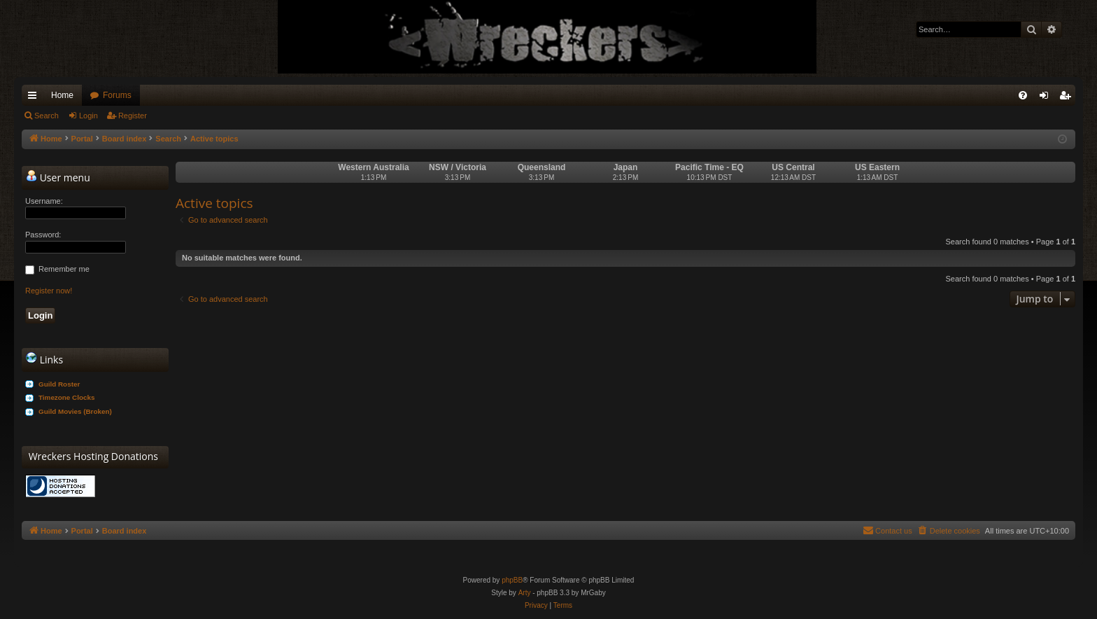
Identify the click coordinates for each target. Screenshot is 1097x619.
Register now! (48, 290)
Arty (524, 593)
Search (46, 115)
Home (62, 95)
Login (88, 115)
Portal (82, 138)
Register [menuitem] (1068, 98)
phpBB (512, 580)
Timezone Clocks (66, 397)
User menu (58, 177)
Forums (117, 95)
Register (132, 115)
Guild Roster (59, 384)
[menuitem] (1022, 95)
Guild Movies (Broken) (75, 411)
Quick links (35, 98)
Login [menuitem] (1047, 98)
